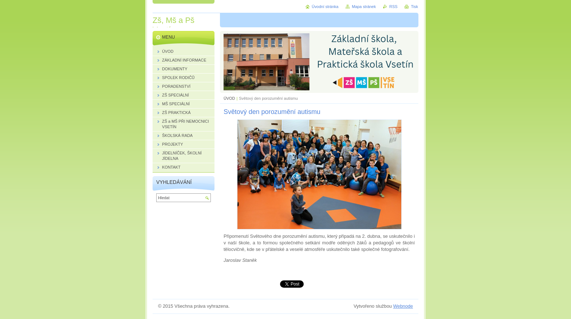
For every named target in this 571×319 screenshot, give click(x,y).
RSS (393, 6)
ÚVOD (229, 98)
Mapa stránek (364, 6)
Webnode (403, 306)
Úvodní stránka (325, 6)
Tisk (414, 6)
